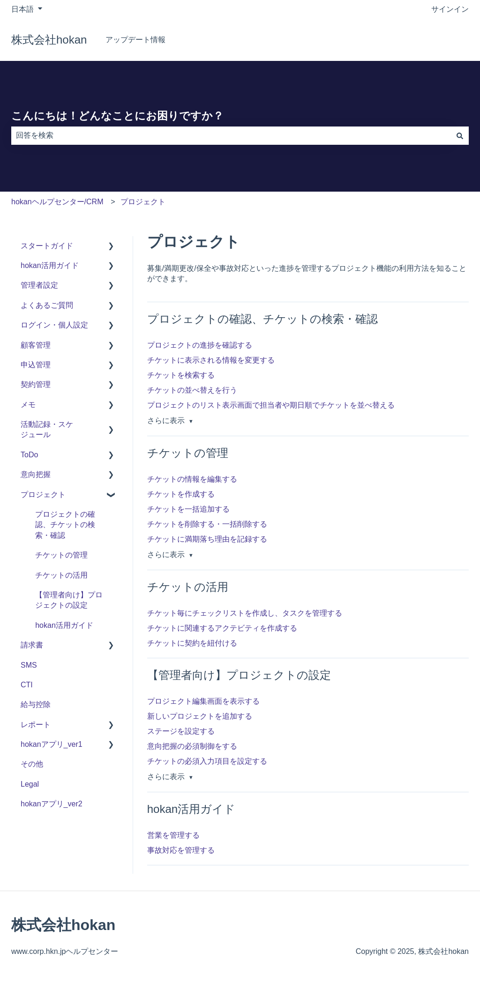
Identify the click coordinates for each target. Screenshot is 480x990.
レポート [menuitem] (36, 725)
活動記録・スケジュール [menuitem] (47, 429)
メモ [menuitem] (28, 405)
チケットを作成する (181, 494)
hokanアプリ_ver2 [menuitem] (51, 804)
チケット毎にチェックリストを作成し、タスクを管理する (244, 613)
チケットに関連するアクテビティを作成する (222, 628)
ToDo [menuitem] (29, 455)
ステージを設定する (181, 731)
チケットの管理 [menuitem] (61, 555)
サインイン (450, 9)
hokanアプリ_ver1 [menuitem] (51, 744)
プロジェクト (142, 202)
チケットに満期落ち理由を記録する (207, 539)
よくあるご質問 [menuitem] (47, 305)
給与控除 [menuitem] (36, 704)
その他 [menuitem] (32, 764)
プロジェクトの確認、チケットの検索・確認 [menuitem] (65, 524)
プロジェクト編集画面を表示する (203, 701)
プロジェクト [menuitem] (43, 495)
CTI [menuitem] (27, 685)
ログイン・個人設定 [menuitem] (54, 325)
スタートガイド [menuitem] (47, 246)
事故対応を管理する (181, 850)
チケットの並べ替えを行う (192, 390)
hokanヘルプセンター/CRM (57, 202)
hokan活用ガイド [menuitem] (50, 265)
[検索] (460, 135)
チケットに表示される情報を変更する (211, 360)
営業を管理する (173, 835)
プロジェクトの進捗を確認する (199, 345)
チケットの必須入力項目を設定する (207, 761)
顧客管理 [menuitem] (36, 345)
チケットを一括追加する (188, 509)
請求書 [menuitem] (32, 645)
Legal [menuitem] (30, 784)
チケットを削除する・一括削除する (207, 524)
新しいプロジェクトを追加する (199, 716)
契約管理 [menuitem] (36, 384)
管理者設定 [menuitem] (39, 285)
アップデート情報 (135, 40)
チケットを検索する (181, 375)
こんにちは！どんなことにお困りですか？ (117, 116)
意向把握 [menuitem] (36, 474)
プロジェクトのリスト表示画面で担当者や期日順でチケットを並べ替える (271, 405)
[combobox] (231, 135)
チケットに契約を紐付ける (192, 643)
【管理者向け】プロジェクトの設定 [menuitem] (69, 600)
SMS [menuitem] (29, 665)
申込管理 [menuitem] (36, 365)
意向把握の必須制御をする (192, 746)
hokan (449, 40)
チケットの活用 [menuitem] (61, 575)
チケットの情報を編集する (192, 479)
